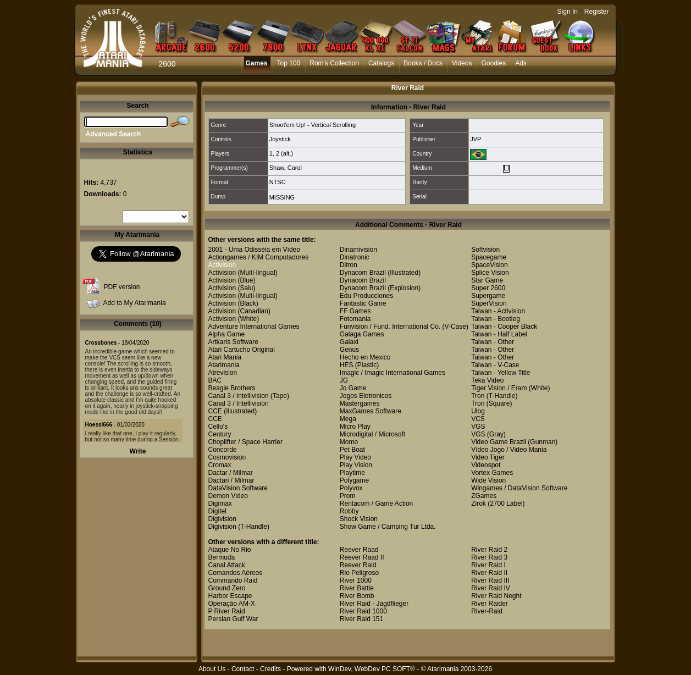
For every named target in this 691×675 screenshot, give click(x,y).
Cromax (219, 465)
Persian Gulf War (233, 619)
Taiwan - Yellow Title (500, 373)
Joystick (280, 139)
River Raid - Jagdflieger (374, 603)
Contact (242, 669)
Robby (349, 511)
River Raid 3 (489, 557)
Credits (270, 669)
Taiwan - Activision (498, 311)
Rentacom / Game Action (376, 503)
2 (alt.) (284, 153)
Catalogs (381, 63)
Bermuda (221, 557)
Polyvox (351, 488)
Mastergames (360, 403)
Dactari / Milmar (231, 480)
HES (346, 365)
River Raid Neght (496, 596)
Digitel (217, 511)
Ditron (348, 265)
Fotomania (355, 319)
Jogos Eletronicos (366, 396)
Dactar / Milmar (230, 473)
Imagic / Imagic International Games (392, 373)
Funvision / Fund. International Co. (390, 326)
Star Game (487, 280)
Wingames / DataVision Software (519, 488)
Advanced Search (113, 134)
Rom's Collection (334, 63)
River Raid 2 (489, 550)
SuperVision (489, 303)
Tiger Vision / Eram (499, 388)
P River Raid (226, 611)
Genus (349, 349)
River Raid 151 (361, 619)
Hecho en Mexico (365, 357)
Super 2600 (488, 288)
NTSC (277, 182)
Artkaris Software (233, 342)
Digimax (220, 503)
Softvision (485, 249)
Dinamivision (358, 249)
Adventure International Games (254, 326)
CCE (215, 411)
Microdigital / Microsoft (372, 434)
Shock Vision (359, 519)
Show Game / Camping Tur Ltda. (388, 526)
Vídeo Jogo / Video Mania (508, 449)
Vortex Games (492, 473)
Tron (477, 396)
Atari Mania (225, 357)
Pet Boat (352, 449)
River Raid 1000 (363, 611)
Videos (462, 63)
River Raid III (490, 580)
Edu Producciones (366, 296)
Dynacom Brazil (363, 272)
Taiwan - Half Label (499, 334)
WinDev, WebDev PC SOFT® (371, 669)
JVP (475, 139)
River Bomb (357, 596)
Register (596, 11)
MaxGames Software (370, 411)
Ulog (478, 411)
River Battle (357, 588)
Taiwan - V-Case (495, 365)
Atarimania (224, 365)
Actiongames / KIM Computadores (258, 257)
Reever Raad (359, 550)
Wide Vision (488, 480)
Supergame (488, 296)
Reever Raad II (362, 557)
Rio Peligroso (359, 573)
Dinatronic (354, 257)
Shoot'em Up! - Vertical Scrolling (312, 124)
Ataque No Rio (229, 550)
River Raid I (488, 565)
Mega (348, 419)
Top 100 (289, 63)
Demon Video (228, 496)
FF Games (355, 311)
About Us (211, 669)
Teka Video (487, 380)
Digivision (222, 519)
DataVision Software (238, 488)
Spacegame (488, 257)
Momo (349, 442)
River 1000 (356, 580)
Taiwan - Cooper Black (504, 326)
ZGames (483, 496)
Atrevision (222, 373)
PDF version (122, 287)
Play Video (355, 457)
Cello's (218, 426)
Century (219, 434)
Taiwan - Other (492, 342)
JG (344, 380)
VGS (478, 426)
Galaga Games (362, 334)
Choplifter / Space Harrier (245, 442)
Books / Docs (423, 63)
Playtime (352, 473)
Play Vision (356, 465)
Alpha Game (226, 334)
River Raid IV (490, 588)
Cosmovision (227, 457)
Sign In (567, 11)
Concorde (222, 449)
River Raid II (489, 573)
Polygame (354, 480)
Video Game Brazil (498, 442)
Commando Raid (233, 580)
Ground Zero (227, 588)
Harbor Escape (230, 596)
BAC (215, 380)
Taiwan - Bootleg (495, 319)
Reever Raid (358, 565)
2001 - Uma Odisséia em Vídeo (254, 249)
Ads (521, 63)
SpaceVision (489, 265)
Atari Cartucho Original (241, 349)
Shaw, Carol (285, 167)
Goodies (493, 63)
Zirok (478, 503)
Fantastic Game (363, 303)
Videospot (485, 465)
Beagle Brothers (232, 388)
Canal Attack (226, 565)
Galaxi (349, 342)
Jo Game (353, 388)
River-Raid (486, 611)
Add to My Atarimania (134, 303)
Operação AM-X (231, 603)
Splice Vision (489, 272)
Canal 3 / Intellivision (238, 396)
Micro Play (355, 426)
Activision (222, 265)
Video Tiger (488, 457)
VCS (478, 419)
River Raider (489, 603)
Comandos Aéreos (235, 573)
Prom (348, 496)
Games (257, 63)
